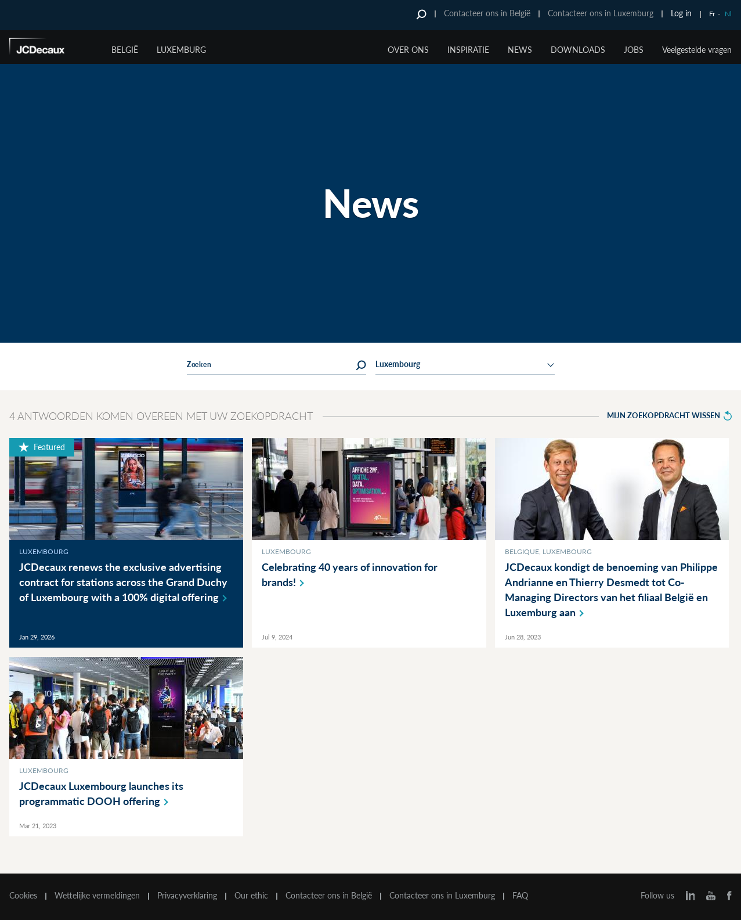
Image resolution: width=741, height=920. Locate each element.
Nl (728, 13)
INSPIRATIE (468, 50)
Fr (712, 13)
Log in (681, 13)
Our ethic (251, 895)
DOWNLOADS (578, 50)
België (124, 50)
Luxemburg (181, 50)
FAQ (520, 895)
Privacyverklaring (187, 895)
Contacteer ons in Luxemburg (600, 13)
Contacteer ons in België (487, 13)
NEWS (520, 50)
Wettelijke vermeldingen (97, 895)
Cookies (23, 895)
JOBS (634, 50)
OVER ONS (408, 50)
